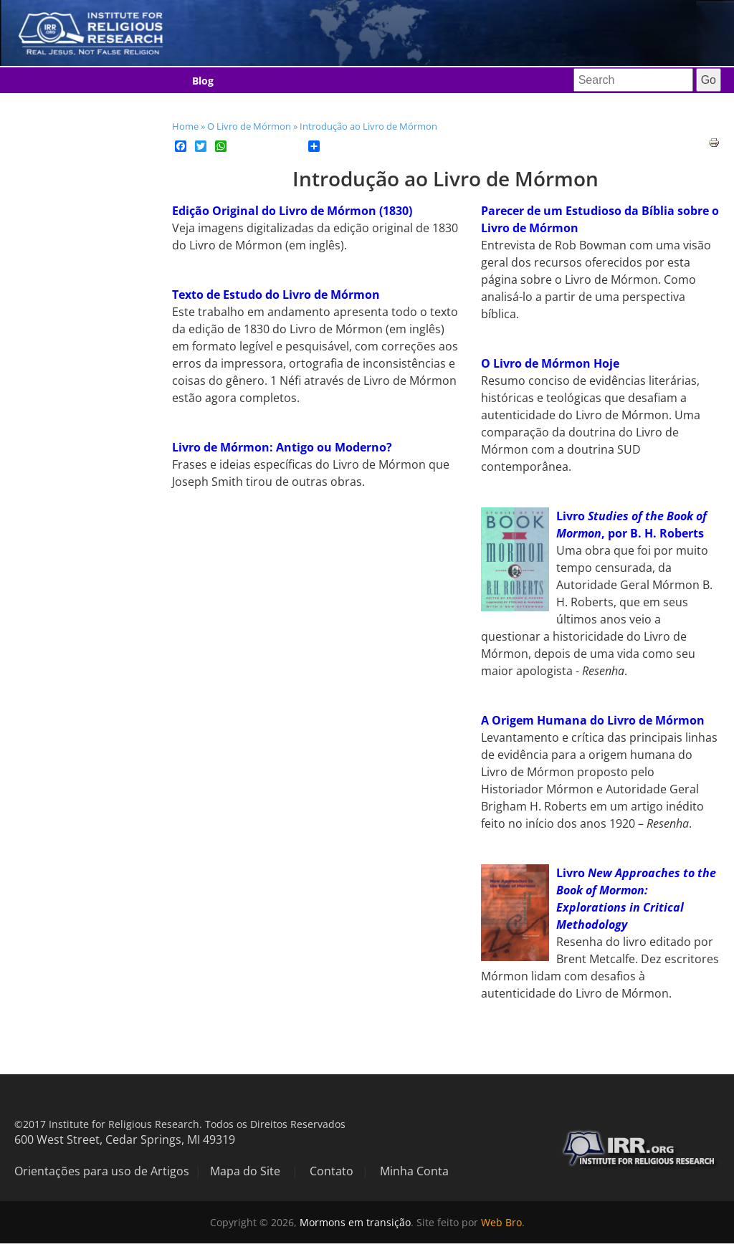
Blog (203, 80)
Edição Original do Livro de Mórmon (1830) (292, 211)
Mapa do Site (245, 1171)
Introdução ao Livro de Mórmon (368, 126)
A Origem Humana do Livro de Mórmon (593, 720)
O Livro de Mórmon (249, 126)
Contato (331, 1171)
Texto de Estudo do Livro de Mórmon (276, 294)
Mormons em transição (355, 1222)
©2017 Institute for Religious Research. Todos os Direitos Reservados (179, 1124)
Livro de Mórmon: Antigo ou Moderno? (282, 447)
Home (185, 126)
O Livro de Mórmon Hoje (550, 363)
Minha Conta (414, 1171)
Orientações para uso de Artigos (101, 1171)
